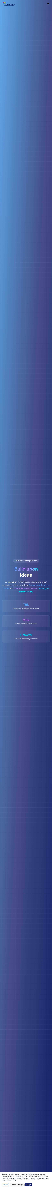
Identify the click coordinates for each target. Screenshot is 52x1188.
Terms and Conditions (9, 1180)
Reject (5, 1185)
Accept (28, 1185)
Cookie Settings (16, 1185)
